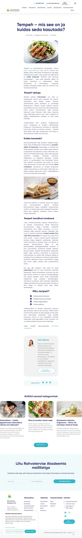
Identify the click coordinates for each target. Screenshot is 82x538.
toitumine (53, 35)
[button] (43, 382)
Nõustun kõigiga (30, 531)
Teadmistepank (68, 7)
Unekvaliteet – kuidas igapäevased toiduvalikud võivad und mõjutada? (11, 423)
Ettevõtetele (41, 7)
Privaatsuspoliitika (10, 527)
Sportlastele (57, 7)
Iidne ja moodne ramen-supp (40, 420)
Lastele (49, 7)
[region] (20, 523)
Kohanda (9, 531)
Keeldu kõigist (18, 531)
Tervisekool (32, 7)
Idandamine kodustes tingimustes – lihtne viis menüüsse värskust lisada (67, 423)
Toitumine (45, 35)
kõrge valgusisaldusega (31, 70)
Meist (72, 10)
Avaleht (24, 7)
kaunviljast (55, 229)
